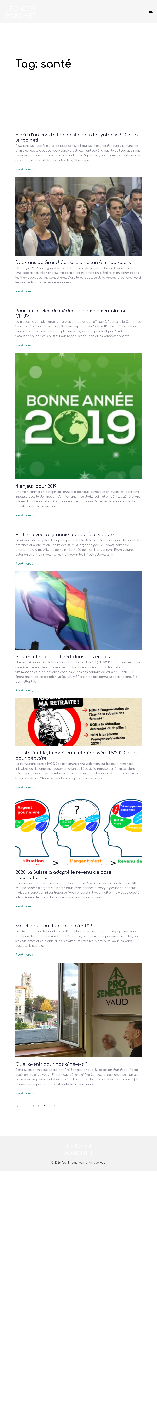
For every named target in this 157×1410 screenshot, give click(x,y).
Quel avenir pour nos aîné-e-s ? (51, 1064)
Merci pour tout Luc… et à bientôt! (53, 925)
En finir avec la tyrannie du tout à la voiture (64, 534)
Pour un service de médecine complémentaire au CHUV (71, 313)
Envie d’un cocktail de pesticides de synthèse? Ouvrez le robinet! (77, 138)
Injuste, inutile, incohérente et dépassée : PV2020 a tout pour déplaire (77, 756)
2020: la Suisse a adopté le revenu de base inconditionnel (63, 875)
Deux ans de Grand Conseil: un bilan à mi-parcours (73, 262)
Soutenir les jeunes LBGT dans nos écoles (62, 656)
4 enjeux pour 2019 (36, 486)
